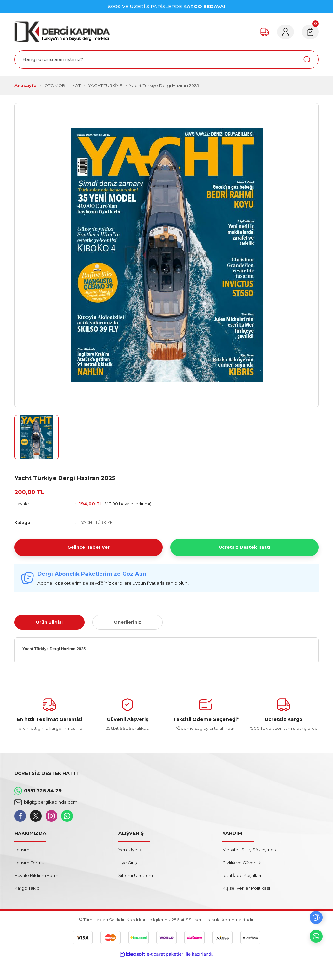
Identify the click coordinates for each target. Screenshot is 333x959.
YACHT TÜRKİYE (97, 522)
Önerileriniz (127, 621)
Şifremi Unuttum (135, 875)
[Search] (166, 59)
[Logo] (62, 32)
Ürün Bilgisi (49, 621)
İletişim (21, 849)
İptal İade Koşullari (241, 875)
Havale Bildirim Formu (37, 875)
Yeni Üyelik (130, 849)
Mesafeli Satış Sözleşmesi (249, 849)
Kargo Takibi (27, 888)
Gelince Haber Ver (88, 547)
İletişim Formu (29, 862)
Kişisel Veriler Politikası (246, 888)
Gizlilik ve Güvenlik (241, 862)
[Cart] (310, 32)
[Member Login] (285, 32)
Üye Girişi (128, 862)
